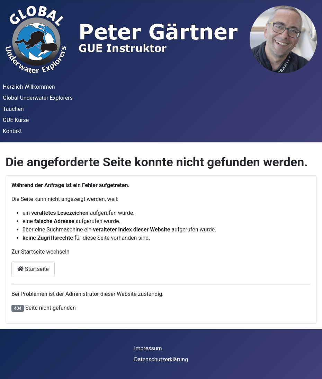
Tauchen (13, 109)
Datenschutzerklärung (161, 359)
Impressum (148, 348)
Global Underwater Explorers (38, 98)
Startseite (33, 269)
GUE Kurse (16, 120)
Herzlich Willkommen (29, 86)
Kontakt (12, 131)
